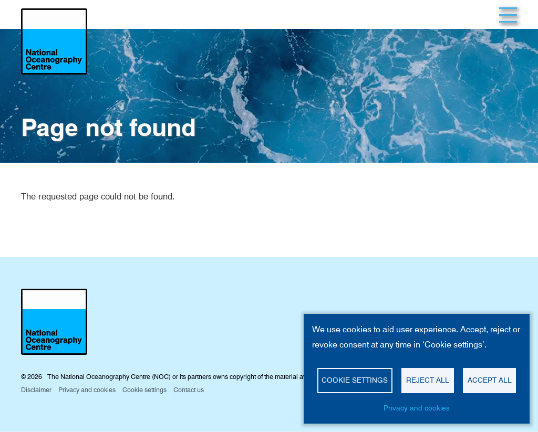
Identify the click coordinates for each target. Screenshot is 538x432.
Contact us (188, 390)
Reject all (427, 380)
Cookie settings (355, 380)
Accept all (490, 380)
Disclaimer (36, 390)
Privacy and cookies (417, 408)
